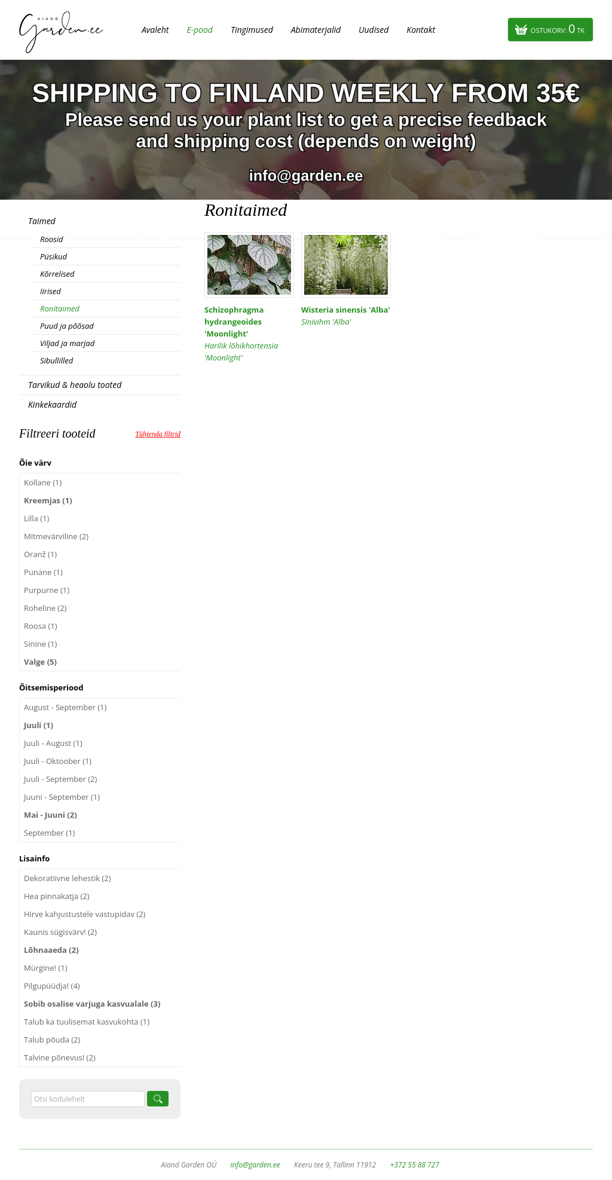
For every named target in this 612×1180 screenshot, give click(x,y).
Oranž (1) (40, 554)
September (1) (49, 832)
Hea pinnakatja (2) (57, 896)
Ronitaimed (59, 308)
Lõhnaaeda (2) (51, 949)
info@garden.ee (255, 1165)
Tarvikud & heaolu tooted (74, 384)
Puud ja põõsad (67, 325)
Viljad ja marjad (67, 343)
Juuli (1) (38, 725)
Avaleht (155, 29)
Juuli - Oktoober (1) (57, 761)
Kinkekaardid (52, 404)
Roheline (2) (45, 608)
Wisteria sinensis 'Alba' (346, 316)
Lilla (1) (36, 518)
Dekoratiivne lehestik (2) (67, 878)
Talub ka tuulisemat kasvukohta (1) (86, 1021)
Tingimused (252, 29)
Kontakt (420, 29)
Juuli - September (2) (60, 779)
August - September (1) (65, 707)
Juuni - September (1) (62, 796)
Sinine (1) (40, 643)
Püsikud (53, 256)
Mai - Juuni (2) (50, 814)
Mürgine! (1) (46, 967)
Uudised (373, 29)
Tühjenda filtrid (157, 434)
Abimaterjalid (316, 29)
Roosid (51, 239)
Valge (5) (40, 661)
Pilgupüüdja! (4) (52, 985)
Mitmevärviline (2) (56, 536)
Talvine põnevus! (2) (60, 1057)
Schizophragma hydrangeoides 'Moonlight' (249, 333)
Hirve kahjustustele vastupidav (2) (84, 914)
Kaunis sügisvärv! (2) (60, 932)
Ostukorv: (558, 28)
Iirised (50, 291)
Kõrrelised (57, 273)
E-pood (199, 29)
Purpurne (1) (46, 590)
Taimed (42, 221)
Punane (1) (43, 572)
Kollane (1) (43, 482)
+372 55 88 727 (414, 1165)
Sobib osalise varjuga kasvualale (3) (92, 1003)
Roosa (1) (40, 625)
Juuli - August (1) (53, 743)
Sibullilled (56, 360)
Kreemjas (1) (48, 500)
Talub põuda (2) (52, 1039)
